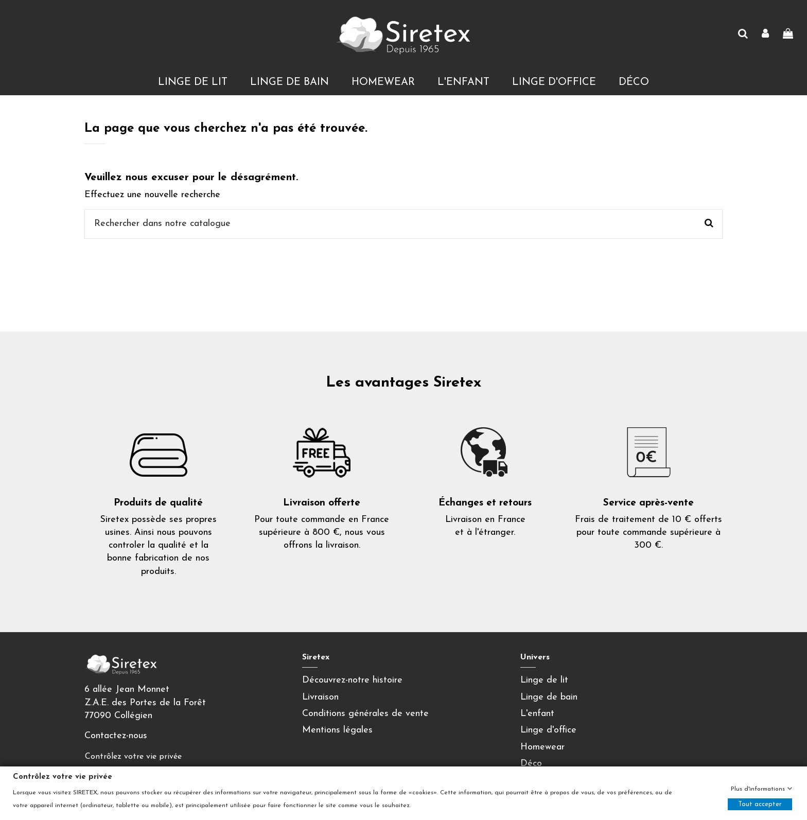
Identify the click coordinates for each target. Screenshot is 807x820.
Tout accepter (760, 804)
